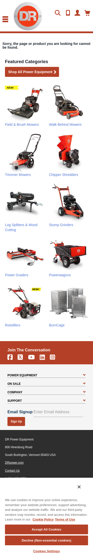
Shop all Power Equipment (32, 72)
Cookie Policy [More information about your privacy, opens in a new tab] (43, 519)
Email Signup (19, 412)
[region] (46, 517)
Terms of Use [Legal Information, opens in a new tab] (65, 519)
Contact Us (12, 470)
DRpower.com (14, 462)
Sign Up (16, 421)
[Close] (79, 486)
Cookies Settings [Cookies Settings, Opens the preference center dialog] (46, 551)
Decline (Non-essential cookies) (46, 540)
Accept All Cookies (47, 529)
